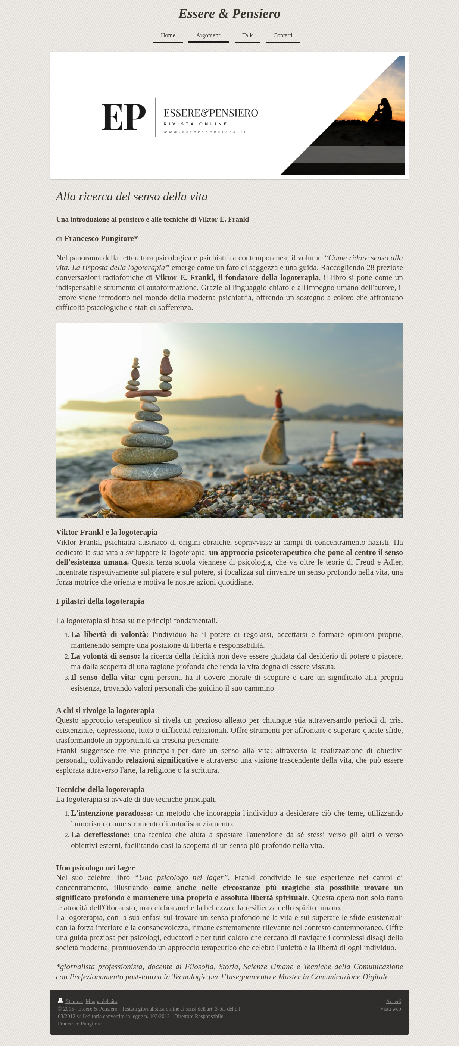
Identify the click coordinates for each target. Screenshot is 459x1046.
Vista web (390, 1009)
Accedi (393, 1001)
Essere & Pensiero (229, 13)
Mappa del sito (102, 1001)
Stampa (70, 1001)
